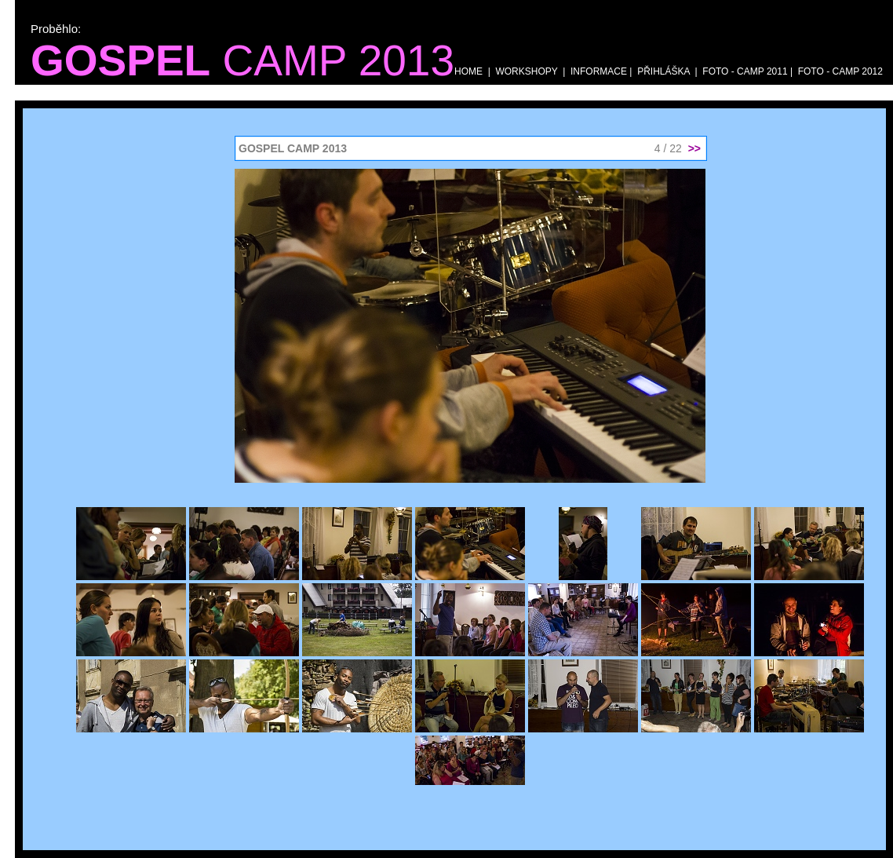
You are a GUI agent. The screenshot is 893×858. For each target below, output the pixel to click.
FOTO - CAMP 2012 (839, 71)
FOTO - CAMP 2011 (745, 71)
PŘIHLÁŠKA (663, 71)
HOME (468, 71)
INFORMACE (598, 71)
